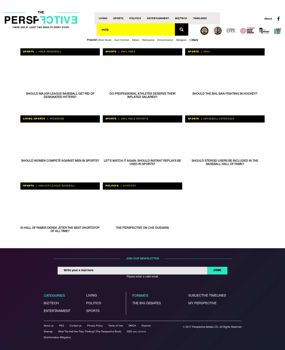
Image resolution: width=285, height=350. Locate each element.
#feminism (56, 119)
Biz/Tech (181, 18)
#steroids (226, 119)
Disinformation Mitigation (57, 337)
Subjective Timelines (207, 295)
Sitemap (48, 332)
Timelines (200, 18)
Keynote (146, 326)
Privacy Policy (95, 326)
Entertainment (158, 18)
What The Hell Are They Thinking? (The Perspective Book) (89, 332)
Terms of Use (115, 326)
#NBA (131, 52)
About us (49, 326)
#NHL (206, 52)
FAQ (61, 326)
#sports (141, 119)
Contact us (75, 326)
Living (103, 18)
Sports (118, 18)
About (268, 18)
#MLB (42, 52)
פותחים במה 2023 (136, 332)
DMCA (132, 326)
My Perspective (202, 303)
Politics (135, 18)
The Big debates (146, 303)
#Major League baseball (56, 186)
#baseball (54, 52)
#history (129, 186)
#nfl (123, 52)
